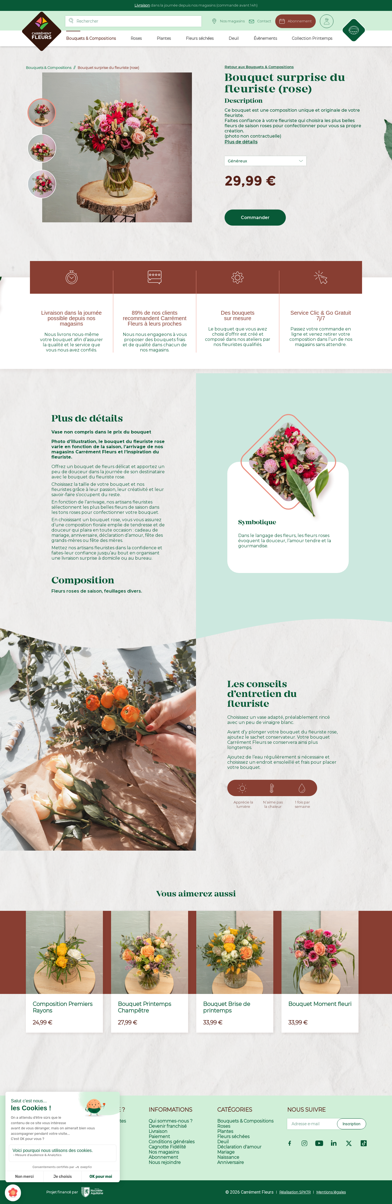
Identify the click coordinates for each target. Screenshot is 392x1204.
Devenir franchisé (168, 1126)
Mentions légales (331, 1192)
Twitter (349, 1143)
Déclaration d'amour (239, 1147)
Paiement (159, 1136)
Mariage (226, 1152)
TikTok (364, 1143)
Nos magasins (228, 21)
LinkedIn (334, 1143)
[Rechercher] (133, 21)
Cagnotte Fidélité (167, 1147)
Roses (223, 1126)
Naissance (228, 1157)
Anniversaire (230, 1162)
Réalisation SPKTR (295, 1192)
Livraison (142, 5)
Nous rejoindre (165, 1162)
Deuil (223, 1141)
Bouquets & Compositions (245, 1121)
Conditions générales (172, 1141)
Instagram (304, 1143)
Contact (260, 20)
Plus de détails (241, 141)
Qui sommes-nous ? (170, 1121)
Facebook (289, 1143)
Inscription (351, 1124)
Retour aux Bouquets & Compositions (259, 67)
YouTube (319, 1143)
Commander (255, 217)
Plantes (225, 1131)
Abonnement (295, 21)
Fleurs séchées (233, 1136)
